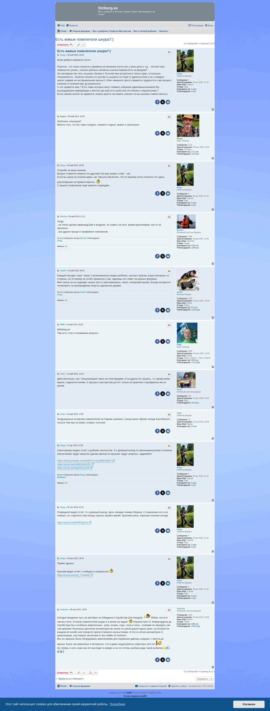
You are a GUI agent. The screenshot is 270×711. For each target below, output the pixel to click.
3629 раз (195, 360)
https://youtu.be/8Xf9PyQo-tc (72, 522)
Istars (179, 390)
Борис (180, 139)
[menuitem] (61, 25)
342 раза (195, 403)
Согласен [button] (249, 704)
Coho (179, 413)
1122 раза (195, 362)
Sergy (179, 74)
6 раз (193, 91)
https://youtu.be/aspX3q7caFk (73, 468)
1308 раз (195, 248)
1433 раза (195, 310)
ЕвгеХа (180, 230)
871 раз (194, 308)
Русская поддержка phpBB (134, 696)
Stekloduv (61, 477)
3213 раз (195, 154)
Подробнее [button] (117, 704)
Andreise (181, 609)
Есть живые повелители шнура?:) (84, 39)
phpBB (128, 693)
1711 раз (195, 152)
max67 (180, 292)
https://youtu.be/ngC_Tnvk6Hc (73, 575)
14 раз (194, 426)
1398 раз (195, 624)
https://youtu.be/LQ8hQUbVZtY (74, 464)
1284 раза (195, 626)
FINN (179, 345)
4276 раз (195, 245)
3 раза (194, 89)
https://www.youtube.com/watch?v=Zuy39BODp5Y (84, 460)
